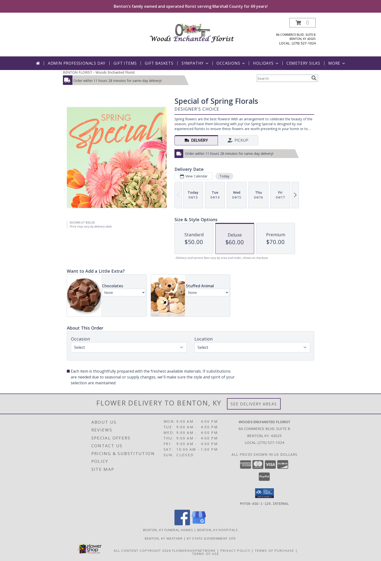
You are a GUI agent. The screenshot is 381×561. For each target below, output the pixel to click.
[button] (302, 22)
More (337, 63)
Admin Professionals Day (76, 63)
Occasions (231, 63)
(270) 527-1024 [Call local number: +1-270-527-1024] (304, 43)
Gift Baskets (159, 63)
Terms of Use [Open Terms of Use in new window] (205, 553)
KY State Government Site (211, 538)
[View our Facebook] (182, 523)
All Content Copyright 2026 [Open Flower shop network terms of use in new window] (142, 550)
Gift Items (125, 63)
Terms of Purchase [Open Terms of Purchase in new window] (274, 550)
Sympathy (195, 63)
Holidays (266, 63)
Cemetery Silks (303, 63)
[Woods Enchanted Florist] (192, 31)
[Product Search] (283, 78)
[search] (314, 78)
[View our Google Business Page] (199, 523)
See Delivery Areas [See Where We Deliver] (254, 404)
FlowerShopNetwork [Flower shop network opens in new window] (194, 550)
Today (224, 176)
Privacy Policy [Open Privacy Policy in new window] (235, 550)
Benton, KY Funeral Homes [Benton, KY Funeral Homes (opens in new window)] (168, 529)
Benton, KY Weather (163, 538)
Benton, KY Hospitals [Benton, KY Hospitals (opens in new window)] (217, 529)
